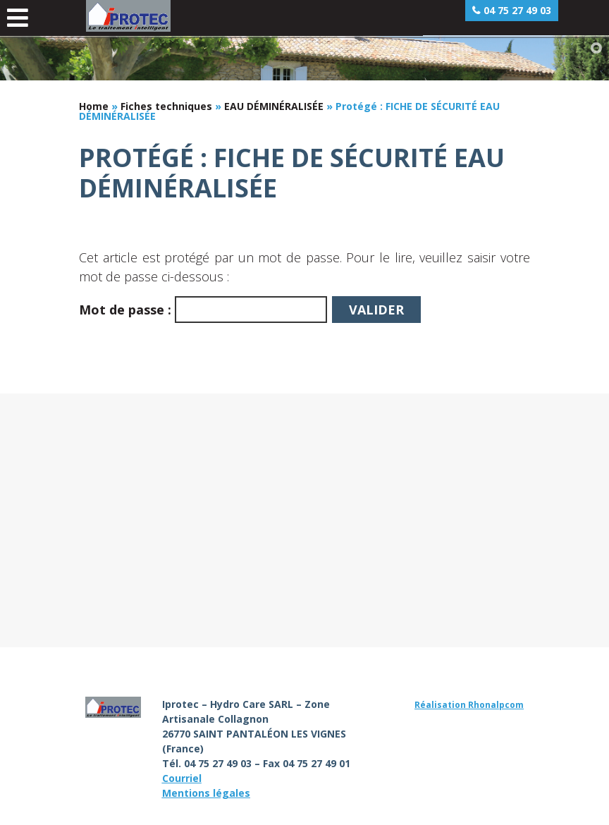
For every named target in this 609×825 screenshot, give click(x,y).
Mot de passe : (203, 309)
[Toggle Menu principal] (17, 18)
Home (94, 106)
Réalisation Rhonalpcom (469, 705)
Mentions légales (206, 793)
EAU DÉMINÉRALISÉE (274, 106)
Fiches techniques (166, 106)
